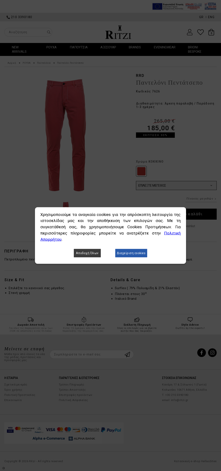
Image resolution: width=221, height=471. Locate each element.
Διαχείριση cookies (131, 253)
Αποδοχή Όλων (87, 253)
